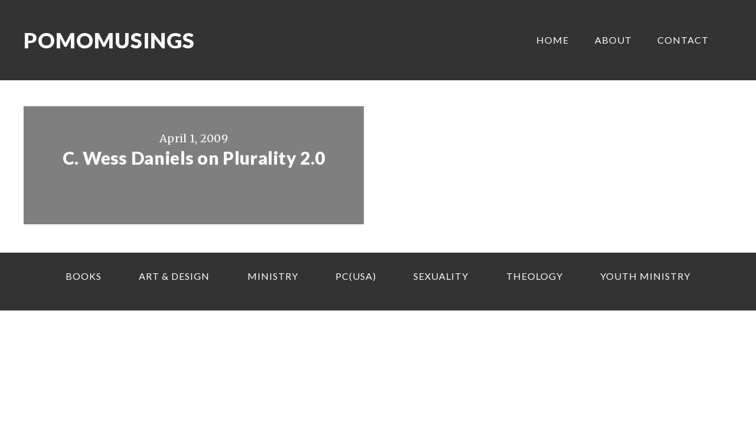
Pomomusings (109, 40)
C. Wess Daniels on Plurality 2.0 (194, 157)
